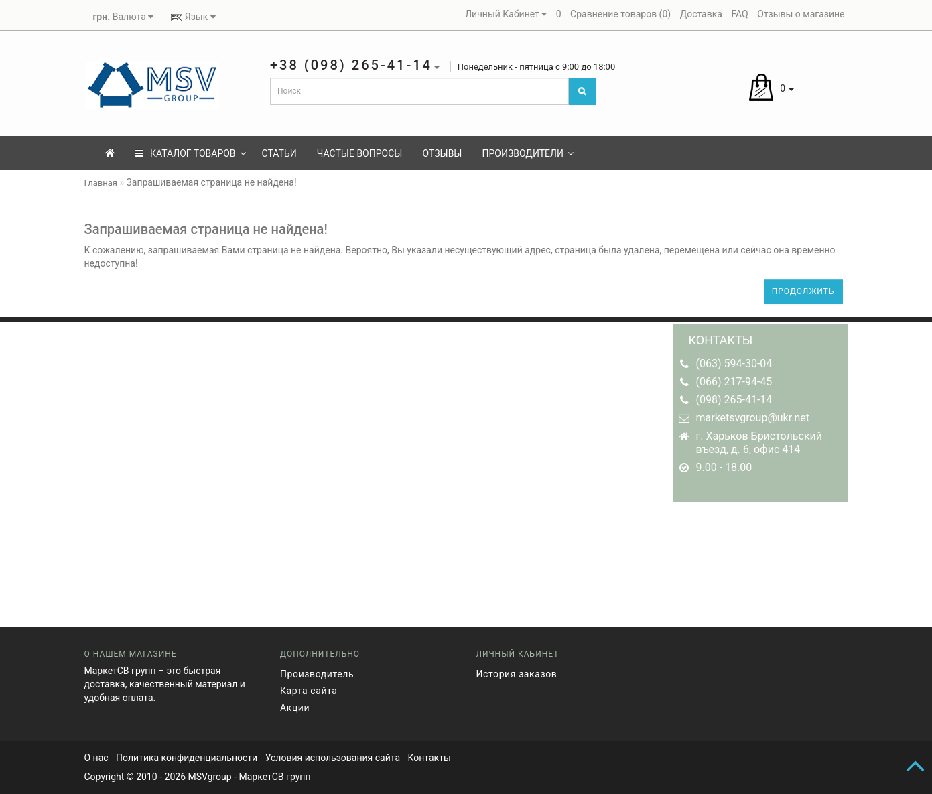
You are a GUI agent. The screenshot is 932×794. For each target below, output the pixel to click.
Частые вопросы (360, 153)
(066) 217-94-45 (734, 381)
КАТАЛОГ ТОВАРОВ (190, 153)
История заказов (516, 674)
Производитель (317, 674)
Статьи (279, 153)
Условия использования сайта (332, 757)
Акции (295, 707)
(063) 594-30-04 (734, 363)
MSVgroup (209, 776)
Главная (100, 183)
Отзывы (442, 153)
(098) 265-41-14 (734, 399)
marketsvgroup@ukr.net (752, 417)
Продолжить (803, 291)
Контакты (428, 757)
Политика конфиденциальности (186, 757)
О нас (96, 757)
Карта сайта (309, 690)
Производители (527, 153)
